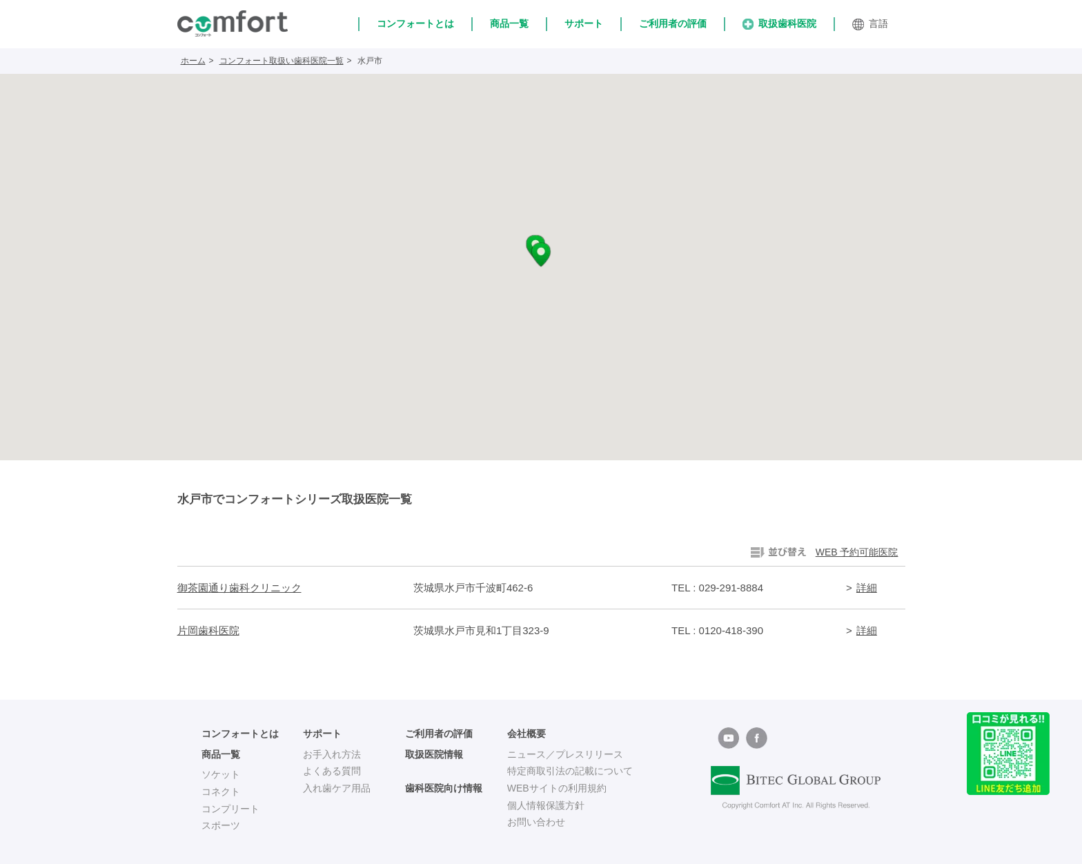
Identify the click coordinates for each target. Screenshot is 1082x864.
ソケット (220, 774)
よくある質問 (332, 770)
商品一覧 (509, 23)
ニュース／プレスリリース (565, 754)
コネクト (220, 791)
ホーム (193, 61)
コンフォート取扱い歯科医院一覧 (281, 61)
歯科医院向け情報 (443, 788)
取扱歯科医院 (779, 24)
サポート (583, 23)
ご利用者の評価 (673, 23)
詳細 (866, 587)
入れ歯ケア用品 (337, 788)
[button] (541, 254)
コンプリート (230, 808)
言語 (870, 24)
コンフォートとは (415, 23)
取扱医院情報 (434, 754)
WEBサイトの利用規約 (557, 788)
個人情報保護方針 (545, 805)
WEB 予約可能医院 (857, 552)
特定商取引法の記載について (570, 770)
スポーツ (220, 825)
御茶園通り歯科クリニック (239, 587)
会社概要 (526, 733)
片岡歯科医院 (208, 630)
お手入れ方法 (332, 754)
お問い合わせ (536, 821)
